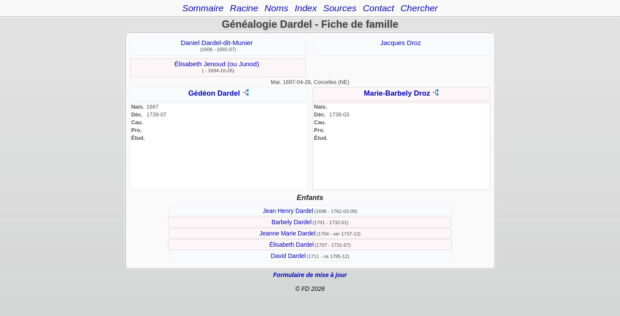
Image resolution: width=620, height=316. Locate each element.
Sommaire (203, 8)
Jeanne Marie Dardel (287, 233)
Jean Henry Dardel (288, 210)
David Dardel (288, 255)
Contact (378, 8)
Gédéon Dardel (214, 93)
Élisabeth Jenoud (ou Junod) (216, 64)
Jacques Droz (400, 42)
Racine (244, 8)
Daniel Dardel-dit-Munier (217, 42)
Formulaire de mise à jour (310, 274)
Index (305, 8)
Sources (339, 8)
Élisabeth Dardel (291, 244)
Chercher (419, 8)
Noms (276, 8)
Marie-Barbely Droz (397, 93)
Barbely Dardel (292, 222)
